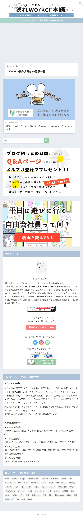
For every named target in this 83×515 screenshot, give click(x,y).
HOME (41, 497)
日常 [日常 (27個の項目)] (50, 477)
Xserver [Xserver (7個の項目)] (43, 465)
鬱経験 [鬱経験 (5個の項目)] (30, 481)
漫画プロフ (23, 502)
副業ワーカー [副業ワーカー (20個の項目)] (36, 477)
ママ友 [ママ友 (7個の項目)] (49, 473)
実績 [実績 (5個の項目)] (44, 477)
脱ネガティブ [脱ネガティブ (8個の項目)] (9, 481)
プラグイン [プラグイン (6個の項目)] (21, 473)
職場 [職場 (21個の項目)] (75, 477)
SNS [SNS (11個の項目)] (19, 465)
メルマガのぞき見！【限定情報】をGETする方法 (41, 21)
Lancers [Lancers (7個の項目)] (63, 461)
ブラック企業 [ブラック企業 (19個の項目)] (62, 469)
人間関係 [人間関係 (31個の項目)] (65, 473)
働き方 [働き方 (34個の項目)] (7, 477)
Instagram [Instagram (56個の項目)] (54, 461)
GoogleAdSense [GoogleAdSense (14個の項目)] (33, 461)
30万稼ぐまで (34, 502)
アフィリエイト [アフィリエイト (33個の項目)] (61, 465)
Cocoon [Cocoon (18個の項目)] (15, 461)
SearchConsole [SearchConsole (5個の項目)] (10, 465)
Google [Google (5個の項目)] (22, 461)
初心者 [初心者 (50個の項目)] (21, 477)
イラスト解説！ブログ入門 (52, 502)
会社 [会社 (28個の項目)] (72, 473)
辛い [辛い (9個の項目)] (18, 481)
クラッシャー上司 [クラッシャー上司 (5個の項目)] (26, 469)
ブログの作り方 (70, 502)
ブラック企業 (32, 505)
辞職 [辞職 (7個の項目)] (23, 481)
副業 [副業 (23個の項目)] (27, 477)
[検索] (46, 122)
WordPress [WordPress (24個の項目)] (34, 465)
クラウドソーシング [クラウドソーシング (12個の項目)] (11, 469)
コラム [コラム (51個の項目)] (36, 469)
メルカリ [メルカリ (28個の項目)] (57, 473)
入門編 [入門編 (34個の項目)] (14, 477)
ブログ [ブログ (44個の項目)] (71, 469)
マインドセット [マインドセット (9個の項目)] (39, 473)
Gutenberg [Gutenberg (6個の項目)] (45, 461)
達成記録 (52, 505)
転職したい (43, 505)
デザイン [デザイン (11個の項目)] (44, 469)
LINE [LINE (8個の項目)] (70, 461)
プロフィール (12, 502)
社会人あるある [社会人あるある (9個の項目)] (59, 477)
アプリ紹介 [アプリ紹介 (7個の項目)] (72, 465)
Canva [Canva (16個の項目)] (7, 461)
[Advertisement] (41, 43)
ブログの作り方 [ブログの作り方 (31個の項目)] (10, 473)
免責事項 (41, 510)
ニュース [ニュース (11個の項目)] (52, 469)
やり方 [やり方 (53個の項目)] (51, 465)
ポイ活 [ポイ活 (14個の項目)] (30, 473)
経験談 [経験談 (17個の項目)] (69, 477)
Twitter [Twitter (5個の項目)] (26, 465)
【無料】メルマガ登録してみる (41, 309)
